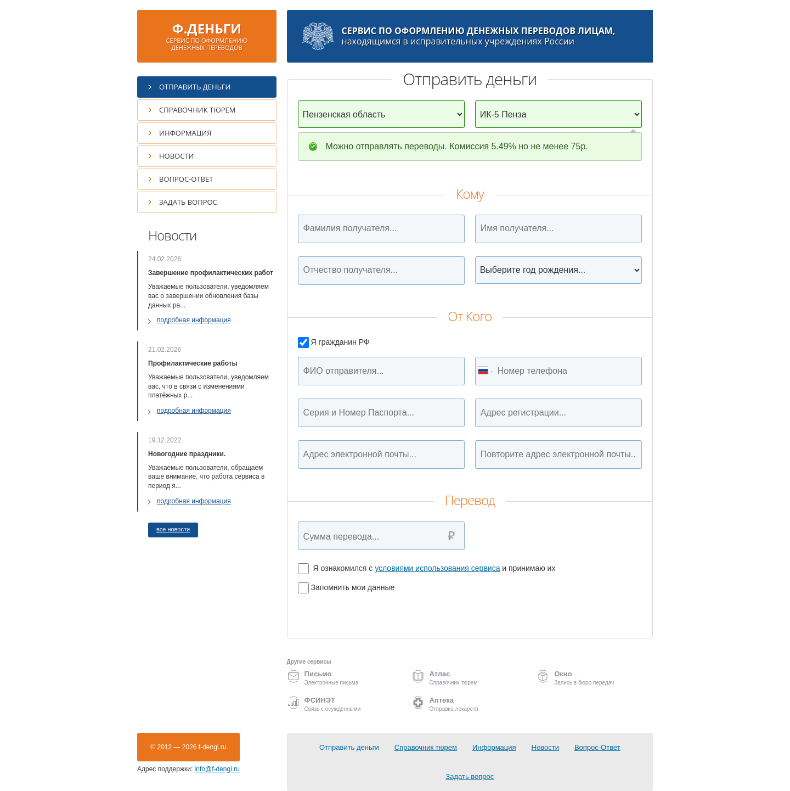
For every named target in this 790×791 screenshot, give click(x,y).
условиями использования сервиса (437, 568)
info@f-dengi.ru (217, 769)
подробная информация (194, 320)
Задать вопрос (188, 202)
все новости (173, 529)
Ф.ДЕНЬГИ (206, 35)
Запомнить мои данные (346, 587)
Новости (176, 156)
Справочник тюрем (197, 110)
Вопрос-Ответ (186, 179)
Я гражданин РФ (334, 342)
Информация (185, 133)
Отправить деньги (194, 87)
